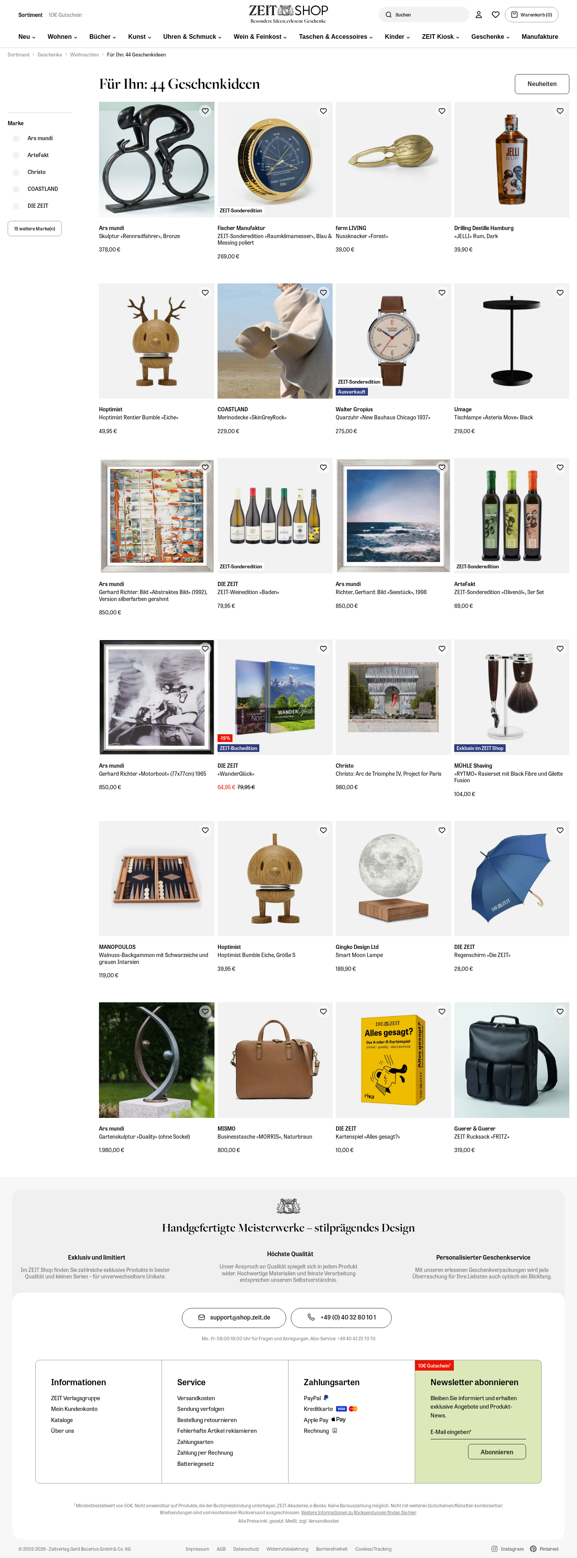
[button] (542, 84)
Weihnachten (84, 54)
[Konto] (478, 14)
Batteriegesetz (195, 1463)
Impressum (197, 1548)
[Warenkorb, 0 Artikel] (532, 14)
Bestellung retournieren (207, 1420)
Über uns (62, 1430)
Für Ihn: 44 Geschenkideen (136, 54)
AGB (221, 1548)
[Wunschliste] (495, 14)
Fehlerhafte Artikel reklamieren (217, 1430)
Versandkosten (196, 1398)
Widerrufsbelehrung (287, 1548)
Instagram (507, 1548)
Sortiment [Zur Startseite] (30, 14)
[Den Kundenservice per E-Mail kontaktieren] (234, 1318)
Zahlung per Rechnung (205, 1452)
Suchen (403, 14)
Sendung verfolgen (200, 1408)
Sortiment (19, 54)
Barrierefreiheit (332, 1548)
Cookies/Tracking (373, 1548)
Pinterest (544, 1548)
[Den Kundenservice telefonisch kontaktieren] (341, 1318)
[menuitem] (26, 38)
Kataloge (62, 1420)
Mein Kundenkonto (74, 1408)
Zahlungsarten (195, 1441)
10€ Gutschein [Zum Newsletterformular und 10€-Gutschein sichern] (65, 14)
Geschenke (50, 54)
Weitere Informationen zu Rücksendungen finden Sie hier (358, 1512)
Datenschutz (246, 1548)
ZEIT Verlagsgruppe (75, 1398)
